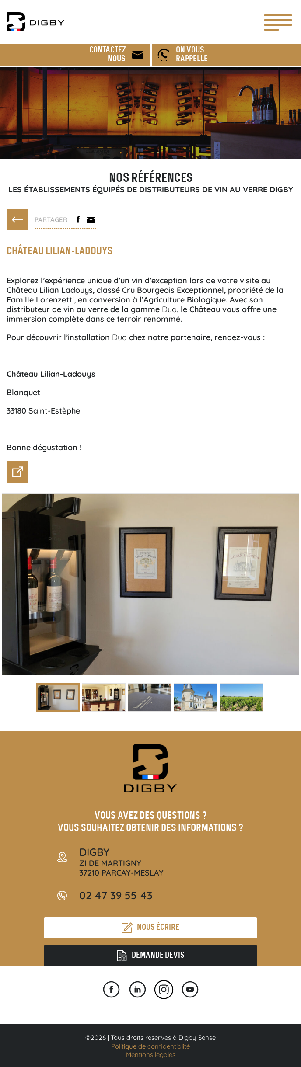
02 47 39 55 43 (116, 895)
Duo (169, 309)
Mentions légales (150, 1054)
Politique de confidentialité (150, 1046)
